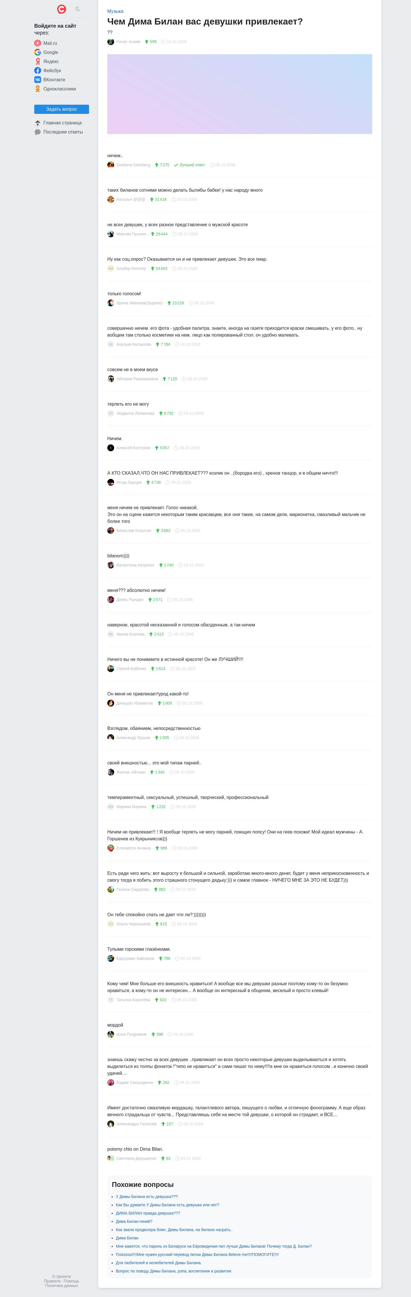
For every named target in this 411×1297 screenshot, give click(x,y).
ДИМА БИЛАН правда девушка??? (148, 1213)
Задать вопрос (61, 109)
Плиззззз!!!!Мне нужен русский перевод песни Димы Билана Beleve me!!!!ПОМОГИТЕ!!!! (197, 1254)
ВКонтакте (49, 79)
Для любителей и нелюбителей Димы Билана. (159, 1262)
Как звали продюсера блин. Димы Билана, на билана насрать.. (174, 1229)
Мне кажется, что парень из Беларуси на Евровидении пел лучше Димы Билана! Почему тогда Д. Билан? (214, 1246)
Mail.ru (45, 43)
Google (46, 52)
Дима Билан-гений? (134, 1221)
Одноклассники (55, 88)
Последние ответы (58, 132)
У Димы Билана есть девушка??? (147, 1196)
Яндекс (46, 61)
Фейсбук (47, 70)
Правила (52, 1281)
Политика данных (61, 1285)
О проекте (61, 1276)
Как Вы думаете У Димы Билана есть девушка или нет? (167, 1205)
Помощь (71, 1281)
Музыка (115, 11)
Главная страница (58, 123)
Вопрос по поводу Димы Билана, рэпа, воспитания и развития (173, 1271)
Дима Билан (127, 1238)
